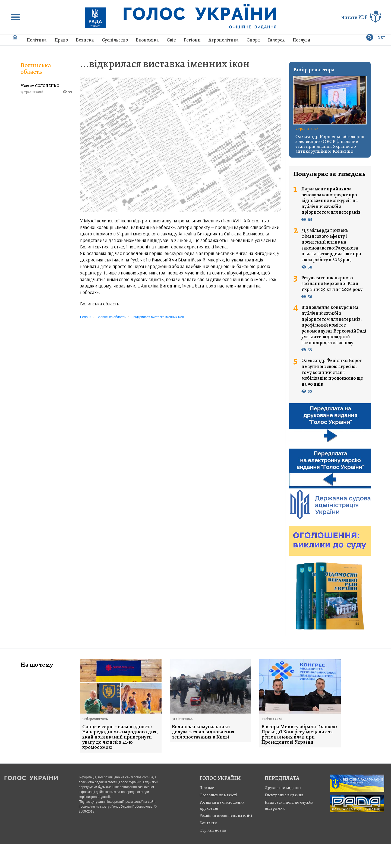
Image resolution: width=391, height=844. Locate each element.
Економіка (147, 40)
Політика (37, 40)
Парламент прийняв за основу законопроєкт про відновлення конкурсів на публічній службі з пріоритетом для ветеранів (331, 200)
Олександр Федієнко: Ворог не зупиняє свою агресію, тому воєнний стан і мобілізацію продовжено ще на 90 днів (332, 372)
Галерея (276, 40)
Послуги (301, 40)
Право (61, 40)
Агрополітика (224, 40)
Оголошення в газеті (218, 795)
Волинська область (35, 68)
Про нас (207, 787)
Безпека (85, 40)
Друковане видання (283, 787)
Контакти (208, 823)
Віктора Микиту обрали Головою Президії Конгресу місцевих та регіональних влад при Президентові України (299, 734)
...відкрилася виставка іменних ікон (165, 63)
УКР (382, 37)
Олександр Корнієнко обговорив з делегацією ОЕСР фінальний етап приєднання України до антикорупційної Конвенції (329, 144)
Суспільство (115, 40)
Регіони (192, 40)
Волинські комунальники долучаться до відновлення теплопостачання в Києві (203, 732)
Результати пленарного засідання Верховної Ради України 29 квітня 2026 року (331, 284)
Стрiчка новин (213, 830)
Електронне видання (284, 795)
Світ (171, 40)
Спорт (253, 40)
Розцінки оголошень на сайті (226, 815)
